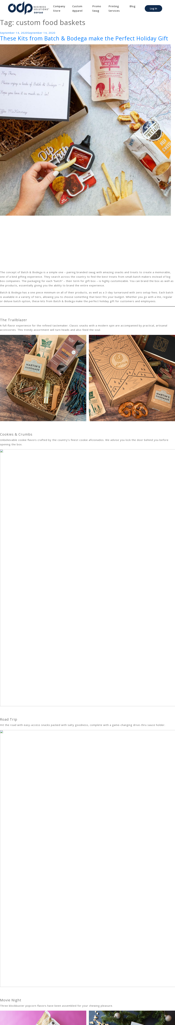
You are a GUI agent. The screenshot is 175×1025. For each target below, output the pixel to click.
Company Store (59, 8)
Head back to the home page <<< (22, 1005)
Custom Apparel (77, 8)
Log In (153, 8)
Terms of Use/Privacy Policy (89, 1017)
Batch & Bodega (33, 994)
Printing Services (114, 8)
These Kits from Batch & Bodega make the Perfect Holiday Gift (84, 38)
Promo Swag (96, 8)
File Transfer (55, 1017)
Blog (133, 6)
